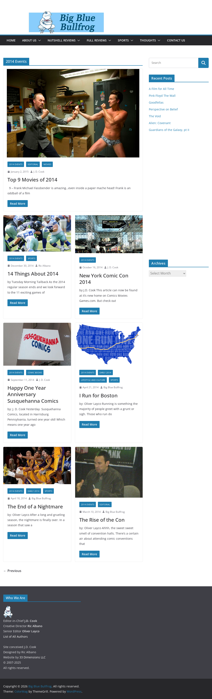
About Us (29, 40)
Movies (47, 164)
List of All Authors (15, 637)
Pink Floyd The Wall (162, 96)
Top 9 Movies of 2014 (32, 179)
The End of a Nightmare (35, 506)
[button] (38, 40)
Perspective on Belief (163, 109)
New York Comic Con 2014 (103, 278)
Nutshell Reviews (62, 40)
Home (11, 40)
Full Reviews (97, 40)
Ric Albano (45, 265)
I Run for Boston (98, 395)
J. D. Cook (39, 171)
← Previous (12, 570)
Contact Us (176, 40)
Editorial (33, 164)
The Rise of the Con (102, 519)
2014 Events (15, 164)
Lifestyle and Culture (93, 380)
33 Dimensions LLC (32, 657)
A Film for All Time (161, 89)
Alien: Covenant (160, 123)
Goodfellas (156, 102)
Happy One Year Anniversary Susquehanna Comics (32, 394)
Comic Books (35, 372)
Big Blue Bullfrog (113, 387)
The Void (155, 116)
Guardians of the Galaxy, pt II (169, 130)
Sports (123, 40)
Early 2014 (105, 372)
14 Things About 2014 (32, 273)
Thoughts (148, 40)
